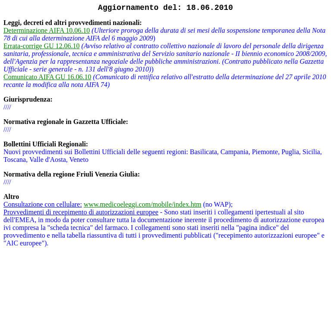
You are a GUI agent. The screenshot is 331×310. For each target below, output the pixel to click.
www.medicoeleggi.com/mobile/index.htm (142, 204)
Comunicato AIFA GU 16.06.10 (47, 77)
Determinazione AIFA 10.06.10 (46, 30)
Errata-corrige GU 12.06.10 (41, 46)
